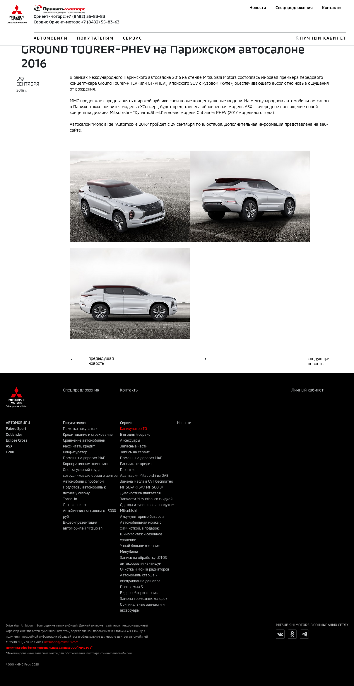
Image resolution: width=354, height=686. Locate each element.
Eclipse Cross (16, 440)
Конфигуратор (75, 452)
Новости (257, 7)
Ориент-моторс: (50, 16)
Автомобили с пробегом (83, 481)
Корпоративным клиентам (85, 464)
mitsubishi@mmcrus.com (61, 642)
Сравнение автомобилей (84, 440)
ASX (9, 446)
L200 (10, 452)
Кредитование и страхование (88, 434)
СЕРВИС (132, 37)
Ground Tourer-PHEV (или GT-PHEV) (132, 83)
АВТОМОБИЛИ (51, 37)
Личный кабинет (307, 389)
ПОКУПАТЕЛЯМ (95, 37)
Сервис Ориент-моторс (57, 21)
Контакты (331, 7)
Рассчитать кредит (79, 446)
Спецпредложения (294, 7)
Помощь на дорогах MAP (84, 458)
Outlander (14, 434)
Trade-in (70, 499)
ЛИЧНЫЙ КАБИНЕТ (323, 37)
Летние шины (74, 505)
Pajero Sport (16, 428)
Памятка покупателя (80, 428)
